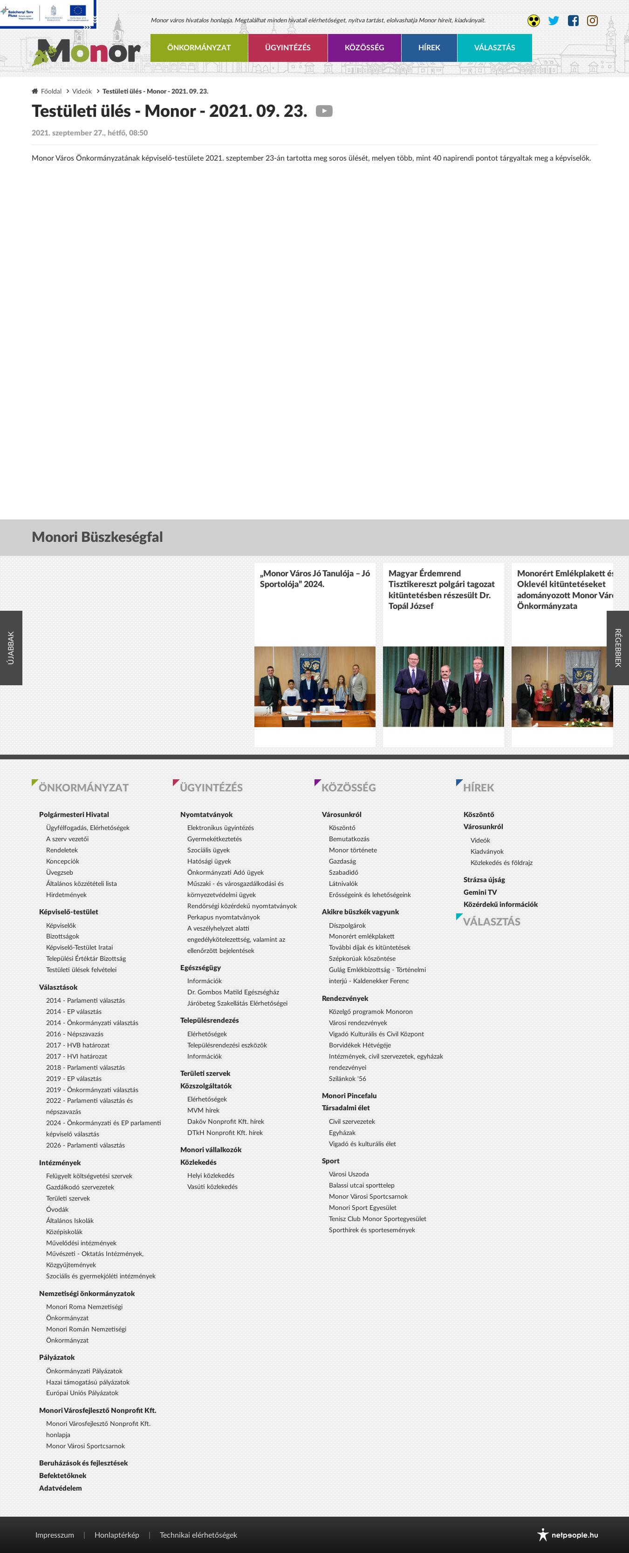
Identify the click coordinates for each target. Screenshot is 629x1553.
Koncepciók (62, 861)
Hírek (429, 48)
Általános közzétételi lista (81, 884)
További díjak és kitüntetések (369, 948)
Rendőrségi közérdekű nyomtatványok (242, 906)
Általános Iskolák (70, 1221)
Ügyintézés (288, 48)
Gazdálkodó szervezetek (80, 1187)
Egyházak (342, 1133)
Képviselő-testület (68, 912)
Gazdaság (342, 861)
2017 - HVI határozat (76, 1056)
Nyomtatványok (206, 814)
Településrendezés (209, 1020)
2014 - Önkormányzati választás (92, 1023)
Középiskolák (64, 1232)
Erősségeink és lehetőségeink (370, 895)
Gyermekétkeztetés (214, 839)
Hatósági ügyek (209, 861)
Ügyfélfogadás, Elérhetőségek (88, 828)
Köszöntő (342, 828)
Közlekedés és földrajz (502, 863)
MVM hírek (203, 1110)
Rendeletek (62, 850)
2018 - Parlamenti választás (85, 1068)
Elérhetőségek (207, 1034)
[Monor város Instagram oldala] (592, 20)
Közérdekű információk (501, 904)
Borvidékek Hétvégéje (360, 1045)
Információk (204, 981)
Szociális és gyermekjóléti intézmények (101, 1276)
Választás (494, 48)
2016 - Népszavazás (74, 1034)
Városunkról (342, 814)
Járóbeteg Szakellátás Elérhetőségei (237, 1003)
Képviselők (61, 926)
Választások (58, 987)
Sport (331, 1161)
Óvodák (57, 1210)
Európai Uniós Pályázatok (82, 1393)
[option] (315, 655)
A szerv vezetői (67, 839)
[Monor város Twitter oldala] (554, 20)
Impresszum (54, 1535)
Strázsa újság (484, 880)
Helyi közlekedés (210, 1176)
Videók (82, 91)
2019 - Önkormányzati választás (92, 1090)
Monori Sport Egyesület (363, 1208)
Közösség (364, 48)
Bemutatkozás (349, 839)
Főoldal (51, 91)
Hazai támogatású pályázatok (88, 1382)
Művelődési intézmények (81, 1243)
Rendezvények (345, 998)
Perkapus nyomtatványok (223, 917)
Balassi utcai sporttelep (362, 1185)
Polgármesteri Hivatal (74, 814)
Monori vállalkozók (210, 1150)
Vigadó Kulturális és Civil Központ (376, 1034)
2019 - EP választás (74, 1079)
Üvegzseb (59, 873)
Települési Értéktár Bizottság (86, 959)
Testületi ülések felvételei (81, 970)
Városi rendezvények (358, 1023)
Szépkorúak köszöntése (362, 959)
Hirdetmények (66, 895)
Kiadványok (487, 852)
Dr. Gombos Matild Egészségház (233, 992)
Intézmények (60, 1163)
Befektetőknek (62, 1475)
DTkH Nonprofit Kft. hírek (225, 1133)
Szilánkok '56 (347, 1079)
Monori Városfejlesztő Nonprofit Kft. (98, 1410)
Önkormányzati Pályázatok (84, 1371)
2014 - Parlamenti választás (85, 1001)
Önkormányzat (199, 48)
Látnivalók (343, 884)
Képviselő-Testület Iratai (79, 948)
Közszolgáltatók (206, 1086)
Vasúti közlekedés (212, 1187)
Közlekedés (198, 1162)
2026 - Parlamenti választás (85, 1145)
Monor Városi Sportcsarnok (85, 1446)
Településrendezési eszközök (227, 1045)
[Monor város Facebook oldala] (573, 20)
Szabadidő (343, 873)
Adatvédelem (60, 1488)
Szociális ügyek (208, 850)
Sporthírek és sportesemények (372, 1230)
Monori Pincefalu (349, 1096)
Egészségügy (200, 968)
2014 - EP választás (74, 1012)
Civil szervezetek (352, 1122)
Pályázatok (57, 1357)
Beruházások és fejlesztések (83, 1463)
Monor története (353, 850)
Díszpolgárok (347, 926)
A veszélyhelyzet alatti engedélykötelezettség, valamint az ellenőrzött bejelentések (236, 939)
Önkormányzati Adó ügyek (225, 873)
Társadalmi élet (346, 1108)
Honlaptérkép (117, 1535)
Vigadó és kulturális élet (362, 1144)
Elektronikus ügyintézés (220, 828)
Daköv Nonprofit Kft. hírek (225, 1122)
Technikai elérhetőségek (198, 1535)
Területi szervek (68, 1198)
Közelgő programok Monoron (371, 1012)
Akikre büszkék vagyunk (360, 912)
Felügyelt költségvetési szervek (89, 1176)
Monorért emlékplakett (362, 936)
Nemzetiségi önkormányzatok (87, 1293)
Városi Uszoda (349, 1174)
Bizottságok (62, 936)
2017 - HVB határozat (77, 1045)
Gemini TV (480, 892)
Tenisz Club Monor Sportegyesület (377, 1219)
